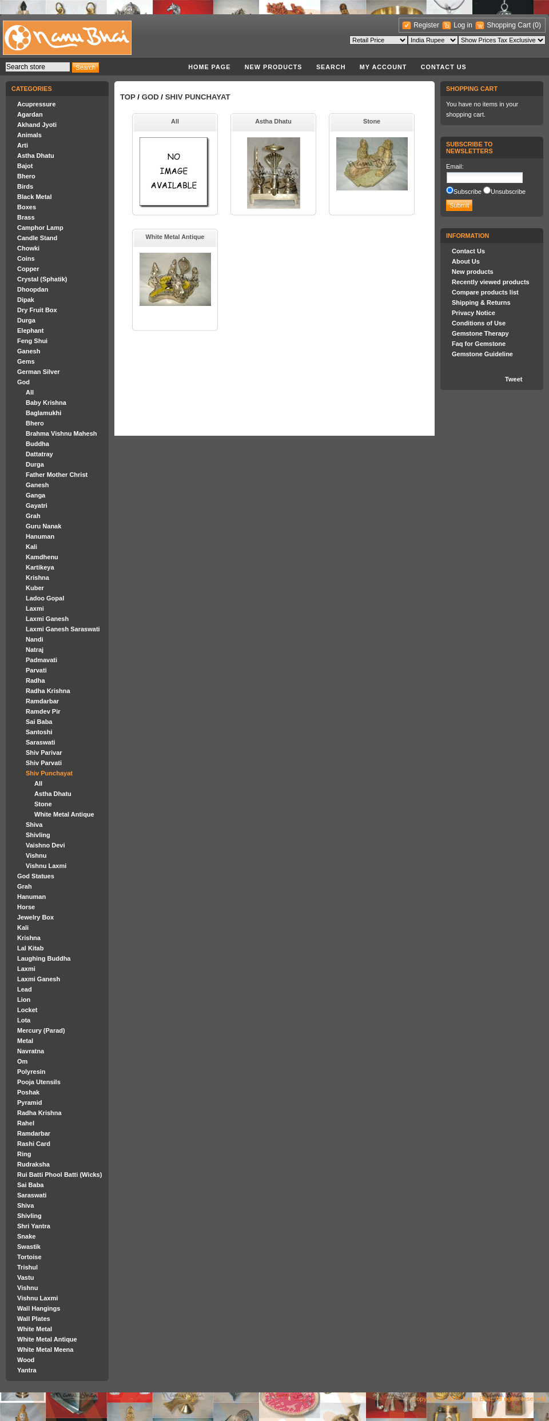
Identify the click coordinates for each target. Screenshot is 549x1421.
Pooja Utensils (39, 1081)
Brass (26, 217)
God (23, 382)
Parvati (36, 670)
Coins (26, 258)
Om (22, 1061)
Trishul (27, 1267)
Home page (209, 66)
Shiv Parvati (44, 762)
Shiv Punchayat (49, 773)
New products (274, 66)
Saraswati (40, 742)
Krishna (37, 577)
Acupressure (36, 104)
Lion (23, 999)
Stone (43, 804)
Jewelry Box (35, 917)
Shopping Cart (509, 25)
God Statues (35, 876)
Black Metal (34, 196)
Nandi (34, 639)
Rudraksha (33, 1164)
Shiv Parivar (44, 752)
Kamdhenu (42, 557)
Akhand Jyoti (37, 124)
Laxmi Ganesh (47, 618)
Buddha (37, 443)
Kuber (35, 587)
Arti (22, 145)
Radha (35, 680)
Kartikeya (40, 567)
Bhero (26, 176)
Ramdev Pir (43, 711)
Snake (26, 1236)
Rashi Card (33, 1143)
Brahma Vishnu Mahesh (61, 433)
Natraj (34, 649)
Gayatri (36, 505)
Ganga (35, 495)
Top (128, 97)
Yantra (27, 1370)
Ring (24, 1154)
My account (383, 66)
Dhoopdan (32, 289)
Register (426, 25)
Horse (26, 906)
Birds (25, 186)
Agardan (30, 114)
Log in (462, 25)
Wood (25, 1359)
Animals (29, 135)
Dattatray (39, 454)
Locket (27, 1009)
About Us (466, 261)
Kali (31, 546)
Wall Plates (33, 1318)
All (30, 392)
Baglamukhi (43, 412)
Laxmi (35, 608)
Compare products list (485, 292)
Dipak (25, 299)
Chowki (28, 248)
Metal (25, 1040)
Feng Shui (32, 340)
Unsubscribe (508, 191)
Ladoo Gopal (45, 598)
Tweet (513, 379)
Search (331, 66)
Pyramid (29, 1102)
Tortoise (29, 1256)
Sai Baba (39, 721)
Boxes (26, 207)
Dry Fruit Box (37, 310)
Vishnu (36, 855)
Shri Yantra (33, 1226)
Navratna (30, 1051)
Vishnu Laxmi (46, 865)
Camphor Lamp (40, 227)
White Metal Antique (64, 814)
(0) (536, 25)
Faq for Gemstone (479, 343)
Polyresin (31, 1071)
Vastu (25, 1277)
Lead (24, 989)
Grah (33, 515)
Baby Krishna (46, 402)
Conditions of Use (479, 323)
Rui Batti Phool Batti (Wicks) (59, 1174)
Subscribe (467, 191)
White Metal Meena (45, 1349)
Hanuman (40, 536)
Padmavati (41, 659)
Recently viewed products (491, 281)
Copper (28, 268)
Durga (26, 320)
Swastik (29, 1246)
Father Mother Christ (56, 474)
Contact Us (444, 66)
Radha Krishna (48, 690)
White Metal (34, 1329)
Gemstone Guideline (482, 354)
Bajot (25, 165)
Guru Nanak (43, 526)
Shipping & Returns (481, 302)
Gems (26, 361)
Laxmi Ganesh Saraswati (63, 629)
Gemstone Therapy (480, 333)
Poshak (28, 1092)
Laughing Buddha (43, 958)
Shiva (34, 824)
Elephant (30, 330)
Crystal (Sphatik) (42, 279)
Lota (23, 1020)
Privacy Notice (473, 312)
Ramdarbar (42, 701)
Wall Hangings (38, 1308)
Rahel (25, 1123)
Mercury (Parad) (41, 1030)
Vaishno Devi (45, 845)
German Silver (38, 371)
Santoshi (39, 732)
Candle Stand (37, 237)
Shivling (38, 834)
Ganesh (28, 351)
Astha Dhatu (35, 155)
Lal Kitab (30, 948)
